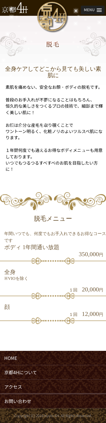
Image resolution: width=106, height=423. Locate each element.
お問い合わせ (17, 401)
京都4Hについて (20, 372)
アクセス (13, 386)
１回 (73, 290)
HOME (10, 358)
